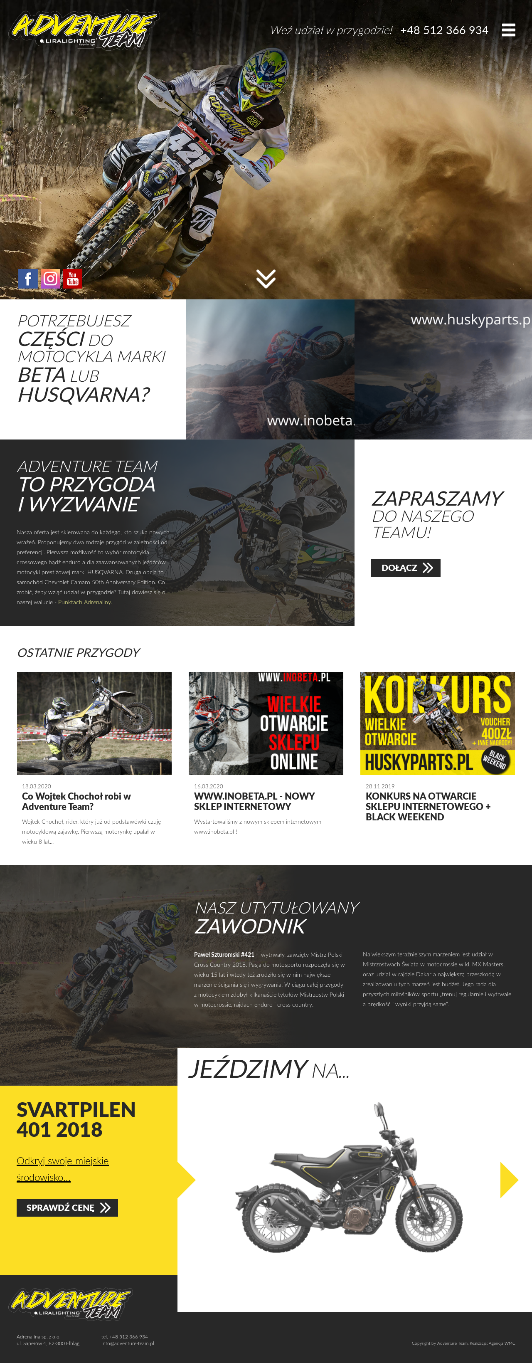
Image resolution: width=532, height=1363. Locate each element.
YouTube (72, 279)
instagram (50, 279)
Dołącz (399, 567)
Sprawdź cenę (60, 1209)
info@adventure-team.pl (127, 1343)
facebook (28, 279)
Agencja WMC (502, 1343)
